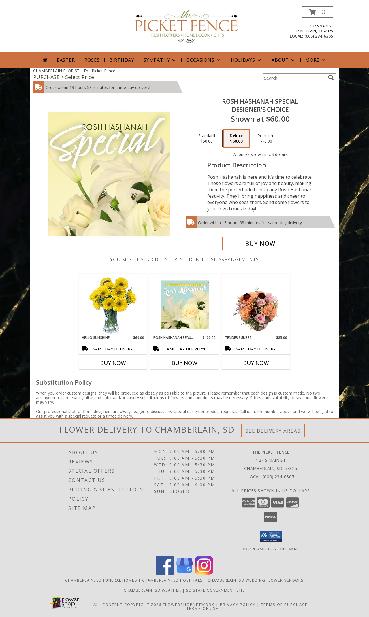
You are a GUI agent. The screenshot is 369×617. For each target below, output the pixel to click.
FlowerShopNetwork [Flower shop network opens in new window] (188, 604)
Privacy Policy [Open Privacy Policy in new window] (237, 604)
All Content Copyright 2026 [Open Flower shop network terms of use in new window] (127, 604)
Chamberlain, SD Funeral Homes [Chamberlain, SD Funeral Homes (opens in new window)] (101, 579)
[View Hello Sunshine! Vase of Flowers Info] (113, 305)
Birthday (121, 60)
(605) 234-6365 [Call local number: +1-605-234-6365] (318, 36)
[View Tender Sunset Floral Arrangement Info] (256, 305)
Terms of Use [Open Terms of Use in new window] (203, 608)
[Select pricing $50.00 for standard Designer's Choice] (206, 138)
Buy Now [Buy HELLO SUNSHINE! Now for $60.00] (113, 363)
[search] (331, 77)
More (315, 60)
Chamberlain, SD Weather (152, 590)
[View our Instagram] (204, 573)
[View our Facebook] (165, 573)
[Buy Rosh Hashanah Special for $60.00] (260, 243)
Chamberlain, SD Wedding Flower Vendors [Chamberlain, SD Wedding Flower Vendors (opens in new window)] (256, 579)
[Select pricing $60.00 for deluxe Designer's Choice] (236, 138)
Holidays (246, 60)
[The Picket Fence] (186, 26)
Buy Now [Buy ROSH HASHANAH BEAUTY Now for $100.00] (184, 363)
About (284, 60)
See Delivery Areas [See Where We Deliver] (273, 430)
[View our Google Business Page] (184, 573)
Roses (92, 60)
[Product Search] (294, 78)
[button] (317, 12)
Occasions (203, 60)
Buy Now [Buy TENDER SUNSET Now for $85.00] (256, 363)
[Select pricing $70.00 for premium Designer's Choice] (266, 138)
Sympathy (160, 60)
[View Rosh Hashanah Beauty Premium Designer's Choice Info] (185, 305)
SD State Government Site (215, 590)
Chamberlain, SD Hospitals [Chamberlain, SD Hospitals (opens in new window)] (172, 579)
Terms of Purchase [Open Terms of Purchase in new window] (284, 604)
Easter (66, 60)
